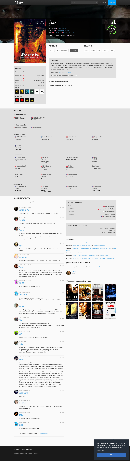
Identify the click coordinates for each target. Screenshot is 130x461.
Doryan (21, 267)
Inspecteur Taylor (45, 139)
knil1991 (22, 282)
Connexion (112, 3)
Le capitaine (18, 139)
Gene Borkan (72, 187)
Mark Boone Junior (46, 166)
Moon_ (21, 359)
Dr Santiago (95, 139)
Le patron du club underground (45, 162)
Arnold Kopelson (109, 216)
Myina (21, 245)
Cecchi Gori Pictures (107, 229)
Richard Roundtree (70, 166)
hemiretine (23, 257)
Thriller (63, 35)
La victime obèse (96, 168)
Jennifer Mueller (72, 157)
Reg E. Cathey (98, 137)
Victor (42, 178)
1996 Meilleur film (80, 243)
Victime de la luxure (71, 159)
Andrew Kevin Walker (62, 30)
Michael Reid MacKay (46, 175)
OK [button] (111, 455)
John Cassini (72, 137)
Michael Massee (44, 158)
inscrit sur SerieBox (43, 202)
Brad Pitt (57, 32)
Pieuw (21, 343)
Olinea (21, 320)
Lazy (20, 333)
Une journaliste (96, 190)
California (94, 161)
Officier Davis (69, 139)
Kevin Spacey (37, 127)
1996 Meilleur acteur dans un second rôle (91, 248)
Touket (21, 306)
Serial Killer (54, 75)
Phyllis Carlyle (110, 214)
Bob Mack (95, 166)
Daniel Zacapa (47, 137)
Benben (19, 441)
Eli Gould (68, 189)
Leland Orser (21, 157)
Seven (60, 72)
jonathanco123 (24, 294)
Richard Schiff (21, 166)
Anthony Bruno (67, 72)
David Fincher (61, 28)
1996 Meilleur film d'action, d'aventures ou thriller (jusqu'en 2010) (94, 258)
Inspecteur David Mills (19, 118)
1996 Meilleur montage (81, 253)
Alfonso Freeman (44, 187)
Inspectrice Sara (70, 177)
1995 (50, 20)
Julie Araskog (19, 175)
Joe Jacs (22, 219)
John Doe (33, 129)
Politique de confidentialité (20, 453)
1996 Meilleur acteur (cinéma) (85, 255)
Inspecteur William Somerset (36, 119)
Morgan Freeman (68, 32)
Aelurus (74, 271)
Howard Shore (110, 212)
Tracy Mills (16, 129)
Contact (36, 453)
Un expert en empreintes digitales (46, 191)
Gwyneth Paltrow (21, 127)
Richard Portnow (18, 146)
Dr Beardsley (18, 149)
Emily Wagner (72, 175)
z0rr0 (21, 414)
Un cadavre (18, 190)
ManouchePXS (24, 209)
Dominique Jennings (96, 187)
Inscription (103, 3)
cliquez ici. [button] (100, 450)
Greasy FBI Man (44, 169)
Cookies (30, 453)
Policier (57, 35)
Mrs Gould (17, 177)
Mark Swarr (17, 168)
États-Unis (71, 35)
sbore (21, 424)
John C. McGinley (95, 158)
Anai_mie (22, 229)
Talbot (67, 169)
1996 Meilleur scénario (81, 245)
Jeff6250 (22, 402)
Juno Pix (112, 230)
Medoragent (23, 392)
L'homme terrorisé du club (20, 160)
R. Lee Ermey (21, 137)
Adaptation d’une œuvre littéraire (68, 75)
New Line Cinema (108, 232)
